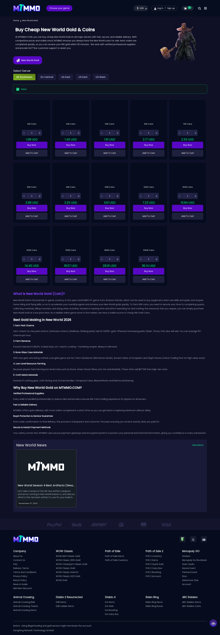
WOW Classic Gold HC (67, 572)
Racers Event (189, 568)
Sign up (171, 8)
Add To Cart (31, 153)
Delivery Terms (21, 568)
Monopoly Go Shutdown (194, 560)
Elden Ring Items (154, 602)
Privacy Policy (20, 576)
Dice (184, 576)
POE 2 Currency (154, 556)
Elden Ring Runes (154, 606)
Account (186, 584)
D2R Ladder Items (65, 606)
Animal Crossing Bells (24, 602)
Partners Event (189, 572)
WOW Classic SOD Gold (68, 576)
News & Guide (20, 584)
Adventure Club (190, 580)
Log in (160, 8)
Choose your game (59, 8)
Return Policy (20, 580)
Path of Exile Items (114, 556)
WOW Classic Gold (65, 568)
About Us (17, 556)
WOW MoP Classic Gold (68, 556)
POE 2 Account (153, 576)
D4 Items (110, 602)
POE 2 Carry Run (154, 568)
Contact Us (19, 560)
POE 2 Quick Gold (154, 564)
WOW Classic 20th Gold (68, 560)
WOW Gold (61, 580)
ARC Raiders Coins (191, 606)
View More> (198, 445)
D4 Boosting (111, 610)
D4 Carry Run (112, 614)
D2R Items (61, 602)
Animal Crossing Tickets (25, 606)
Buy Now (31, 144)
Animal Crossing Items (24, 610)
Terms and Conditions (24, 572)
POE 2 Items (152, 560)
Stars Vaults (188, 564)
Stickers (186, 556)
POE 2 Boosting (153, 572)
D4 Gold (109, 606)
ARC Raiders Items (191, 602)
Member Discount (22, 588)
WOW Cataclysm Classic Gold (71, 564)
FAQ (15, 564)
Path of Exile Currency (116, 560)
